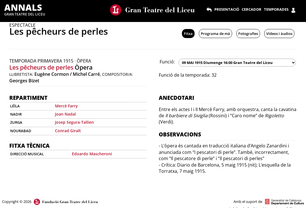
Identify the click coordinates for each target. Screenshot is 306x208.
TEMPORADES (276, 9)
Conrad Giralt (68, 130)
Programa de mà (215, 33)
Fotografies (248, 33)
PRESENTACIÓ (226, 9)
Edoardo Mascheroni (92, 153)
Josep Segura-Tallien (74, 122)
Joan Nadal (65, 114)
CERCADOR (251, 9)
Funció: (167, 62)
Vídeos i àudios (279, 33)
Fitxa (188, 33)
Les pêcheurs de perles (41, 67)
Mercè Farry (66, 106)
